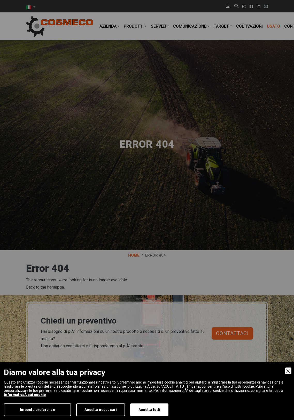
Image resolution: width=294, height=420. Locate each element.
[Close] (288, 371)
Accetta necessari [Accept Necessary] (100, 410)
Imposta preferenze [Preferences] (37, 410)
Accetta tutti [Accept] (149, 410)
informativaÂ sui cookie (25, 395)
